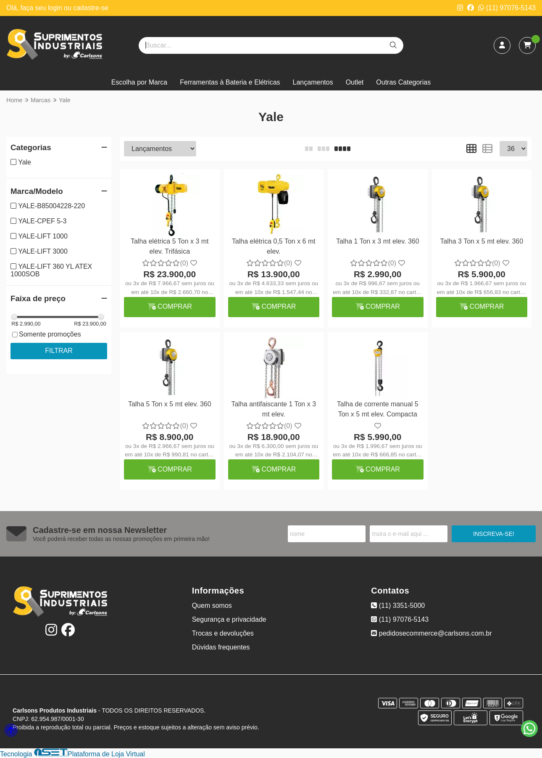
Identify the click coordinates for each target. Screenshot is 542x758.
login (56, 7)
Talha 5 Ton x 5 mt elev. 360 (169, 404)
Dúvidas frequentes (221, 647)
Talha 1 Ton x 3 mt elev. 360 (377, 241)
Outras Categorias (403, 82)
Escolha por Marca (139, 82)
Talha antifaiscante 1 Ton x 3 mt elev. (273, 409)
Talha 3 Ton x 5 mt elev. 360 (481, 241)
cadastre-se (90, 7)
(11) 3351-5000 (398, 605)
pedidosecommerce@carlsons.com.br (431, 633)
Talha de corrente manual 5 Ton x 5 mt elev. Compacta (377, 409)
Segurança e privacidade (229, 619)
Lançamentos (313, 82)
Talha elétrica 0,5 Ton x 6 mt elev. (274, 246)
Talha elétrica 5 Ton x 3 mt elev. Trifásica (170, 246)
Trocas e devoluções (223, 633)
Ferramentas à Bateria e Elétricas (230, 82)
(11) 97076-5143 (507, 7)
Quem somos (212, 605)
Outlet (355, 82)
